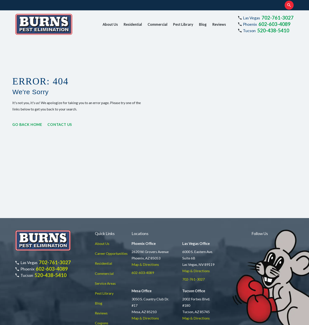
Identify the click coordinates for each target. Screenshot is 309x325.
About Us (102, 191)
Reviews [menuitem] (219, 24)
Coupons (101, 270)
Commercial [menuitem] (157, 24)
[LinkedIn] (274, 190)
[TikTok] (284, 190)
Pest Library (104, 241)
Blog (98, 251)
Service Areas (105, 231)
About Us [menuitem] (110, 24)
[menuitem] (21, 315)
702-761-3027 (278, 18)
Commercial (104, 221)
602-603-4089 (274, 24)
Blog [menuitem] (203, 24)
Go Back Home (27, 124)
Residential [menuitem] (133, 24)
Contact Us (59, 124)
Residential (103, 211)
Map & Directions (145, 212)
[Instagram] (254, 190)
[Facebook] (264, 190)
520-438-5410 (273, 30)
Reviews (101, 261)
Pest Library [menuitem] (183, 24)
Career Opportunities (111, 201)
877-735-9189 (143, 274)
